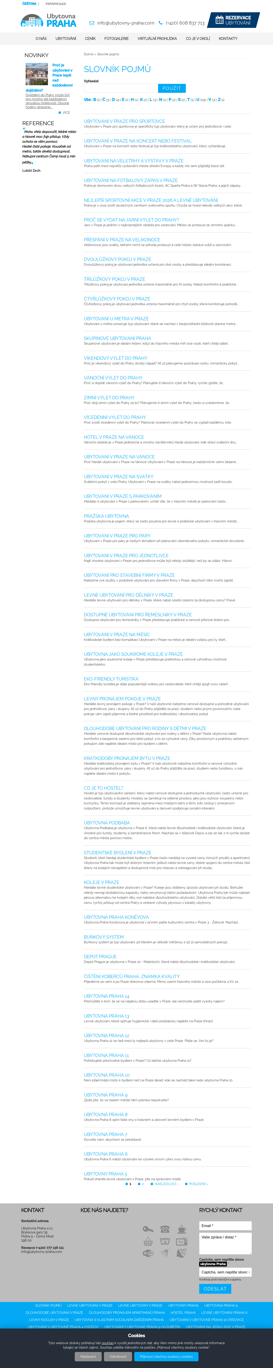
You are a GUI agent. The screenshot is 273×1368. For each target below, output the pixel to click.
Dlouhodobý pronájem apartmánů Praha (127, 1313)
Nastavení (88, 1357)
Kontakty (228, 39)
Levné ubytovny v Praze (140, 1306)
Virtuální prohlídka (157, 39)
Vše (87, 99)
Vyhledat (91, 81)
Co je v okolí (198, 39)
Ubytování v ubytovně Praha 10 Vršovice (207, 1320)
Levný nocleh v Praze (49, 1320)
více (66, 113)
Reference (38, 123)
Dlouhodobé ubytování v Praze (54, 1313)
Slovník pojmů (48, 1306)
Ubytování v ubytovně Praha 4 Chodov (63, 1327)
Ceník (90, 39)
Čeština (29, 4)
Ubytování (66, 39)
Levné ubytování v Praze (89, 1306)
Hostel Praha (183, 1313)
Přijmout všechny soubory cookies (166, 1357)
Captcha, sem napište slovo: (221, 1262)
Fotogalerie (116, 39)
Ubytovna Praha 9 (221, 1306)
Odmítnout (118, 1357)
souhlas (108, 1343)
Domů (88, 54)
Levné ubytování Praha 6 (224, 1313)
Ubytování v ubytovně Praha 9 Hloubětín (142, 1327)
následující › (166, 1184)
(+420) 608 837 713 (185, 23)
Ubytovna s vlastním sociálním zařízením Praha (119, 1320)
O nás (41, 39)
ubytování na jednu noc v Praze (215, 1327)
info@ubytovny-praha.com (125, 23)
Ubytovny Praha (183, 1306)
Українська (56, 4)
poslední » (199, 1184)
